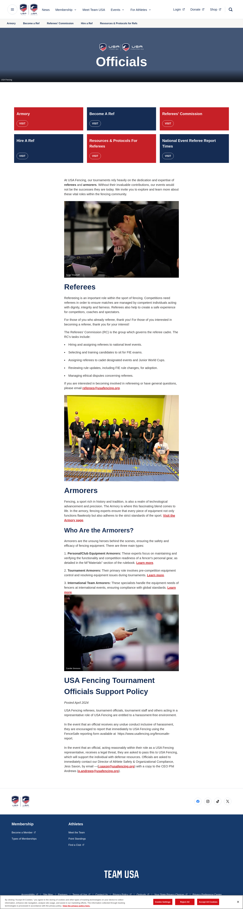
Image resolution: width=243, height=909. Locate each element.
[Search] (231, 9)
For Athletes (140, 9)
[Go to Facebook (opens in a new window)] (198, 801)
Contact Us (101, 894)
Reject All (185, 902)
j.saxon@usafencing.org (116, 766)
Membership (66, 9)
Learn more (144, 562)
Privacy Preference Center (207, 894)
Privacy (122, 894)
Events (118, 9)
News (46, 9)
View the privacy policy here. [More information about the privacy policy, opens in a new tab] (76, 906)
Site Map (48, 894)
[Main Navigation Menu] (12, 9)
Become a (24, 832)
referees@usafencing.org (101, 388)
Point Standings (77, 838)
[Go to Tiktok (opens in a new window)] (217, 801)
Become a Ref (31, 23)
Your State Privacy (171, 894)
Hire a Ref (87, 23)
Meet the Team (76, 832)
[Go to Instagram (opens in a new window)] (208, 801)
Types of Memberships (24, 838)
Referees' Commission (60, 23)
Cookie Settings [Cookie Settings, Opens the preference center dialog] (162, 902)
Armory (11, 23)
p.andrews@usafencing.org (98, 771)
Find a (76, 844)
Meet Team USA (94, 9)
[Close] (238, 901)
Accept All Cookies (208, 902)
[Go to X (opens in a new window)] (227, 801)
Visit (22, 123)
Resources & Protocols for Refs (118, 23)
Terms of (81, 894)
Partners (62, 894)
